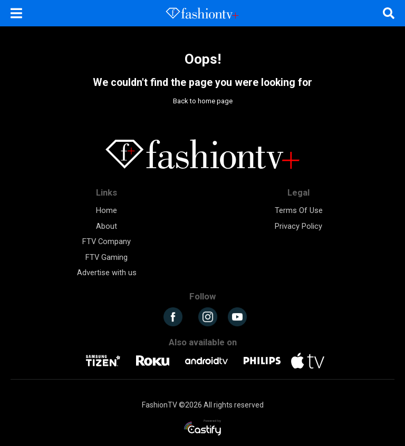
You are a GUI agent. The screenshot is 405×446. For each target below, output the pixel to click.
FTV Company (106, 241)
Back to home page (203, 101)
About (106, 226)
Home (106, 210)
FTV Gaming (106, 257)
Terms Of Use (299, 210)
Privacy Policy (298, 226)
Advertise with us (107, 272)
